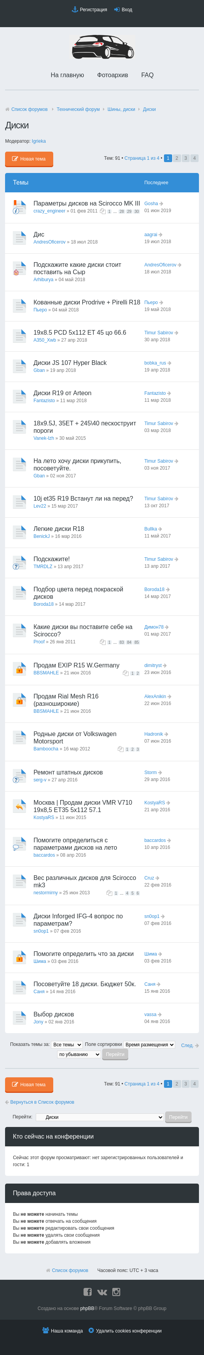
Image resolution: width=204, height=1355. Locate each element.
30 (136, 211)
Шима (39, 961)
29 (129, 211)
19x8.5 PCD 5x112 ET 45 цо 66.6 (79, 332)
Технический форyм (78, 109)
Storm (150, 772)
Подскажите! (51, 559)
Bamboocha (45, 749)
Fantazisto (44, 400)
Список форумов (29, 109)
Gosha (151, 203)
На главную (67, 75)
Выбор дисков (53, 1014)
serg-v (39, 780)
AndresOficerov (49, 242)
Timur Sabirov (158, 332)
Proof (39, 642)
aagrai (150, 234)
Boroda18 (43, 604)
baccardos (44, 855)
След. (190, 1045)
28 (122, 211)
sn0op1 (41, 931)
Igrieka (39, 141)
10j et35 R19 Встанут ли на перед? (83, 498)
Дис (38, 234)
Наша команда (67, 1331)
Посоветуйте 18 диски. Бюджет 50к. (84, 984)
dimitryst (153, 665)
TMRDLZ (42, 566)
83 (122, 642)
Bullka (150, 529)
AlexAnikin (155, 696)
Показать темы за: (46, 1044)
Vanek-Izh (43, 438)
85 (136, 642)
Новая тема (28, 159)
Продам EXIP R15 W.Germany (76, 665)
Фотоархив (112, 75)
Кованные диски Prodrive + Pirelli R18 (86, 302)
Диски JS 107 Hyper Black (69, 362)
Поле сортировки (130, 1044)
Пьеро (40, 310)
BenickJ (41, 536)
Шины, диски (121, 109)
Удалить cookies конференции (129, 1331)
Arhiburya (43, 279)
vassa (150, 1014)
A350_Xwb (44, 340)
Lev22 (39, 506)
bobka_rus (155, 363)
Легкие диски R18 (58, 528)
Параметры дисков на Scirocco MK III (86, 203)
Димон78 (154, 627)
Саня (39, 991)
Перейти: (22, 1117)
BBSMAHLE (46, 673)
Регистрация (93, 9)
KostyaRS (43, 817)
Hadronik (153, 734)
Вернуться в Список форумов (39, 1102)
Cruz (149, 878)
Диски (149, 109)
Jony (38, 1022)
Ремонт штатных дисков (68, 772)
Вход (127, 9)
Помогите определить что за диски (83, 954)
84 (129, 642)
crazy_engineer (49, 211)
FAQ (147, 75)
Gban (39, 370)
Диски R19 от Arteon (62, 393)
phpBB (87, 1308)
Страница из (141, 158)
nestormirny (45, 892)
